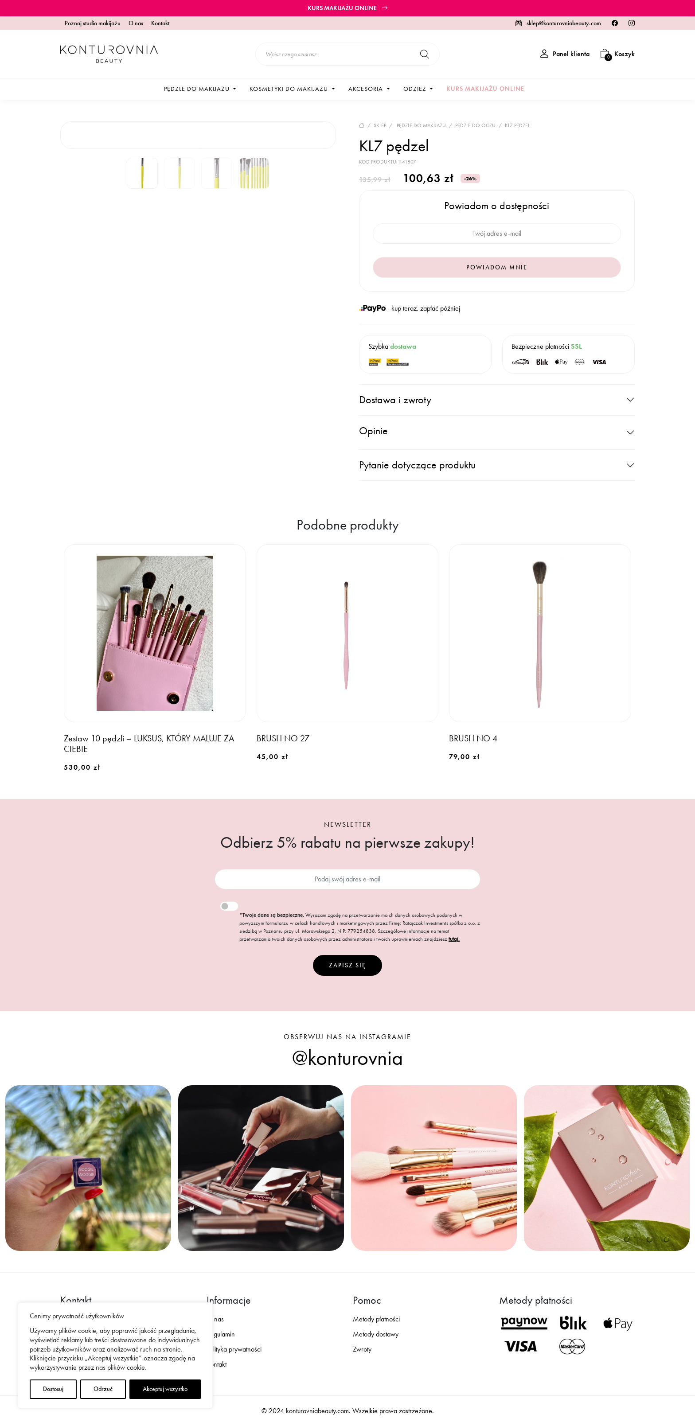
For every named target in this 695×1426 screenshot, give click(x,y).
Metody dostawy (375, 1334)
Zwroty (362, 1349)
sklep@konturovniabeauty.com (558, 23)
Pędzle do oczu (475, 125)
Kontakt (160, 23)
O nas (136, 23)
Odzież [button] (415, 89)
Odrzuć (103, 1389)
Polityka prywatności (234, 1349)
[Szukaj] (424, 54)
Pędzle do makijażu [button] (197, 89)
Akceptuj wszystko (165, 1389)
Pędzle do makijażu (421, 125)
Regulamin (221, 1334)
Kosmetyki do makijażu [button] (290, 89)
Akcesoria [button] (366, 89)
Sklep (380, 125)
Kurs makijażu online (348, 8)
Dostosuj (53, 1389)
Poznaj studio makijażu (93, 23)
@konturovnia (347, 1057)
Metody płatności (376, 1319)
